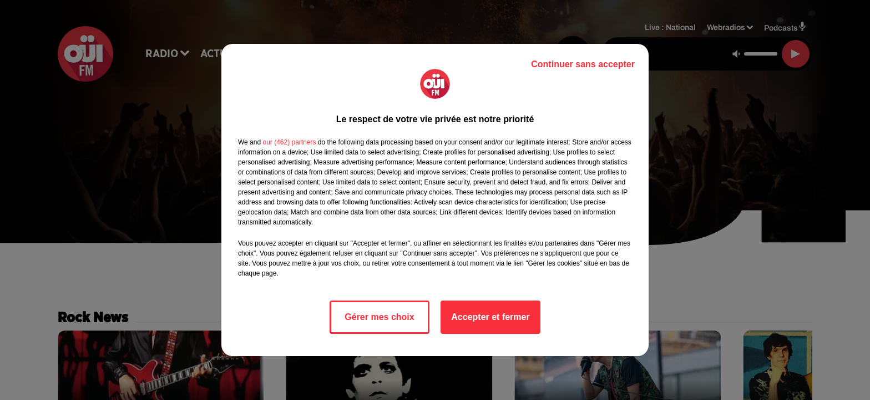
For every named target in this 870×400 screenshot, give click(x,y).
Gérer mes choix (379, 317)
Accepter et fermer (490, 317)
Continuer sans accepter (583, 64)
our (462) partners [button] (289, 142)
